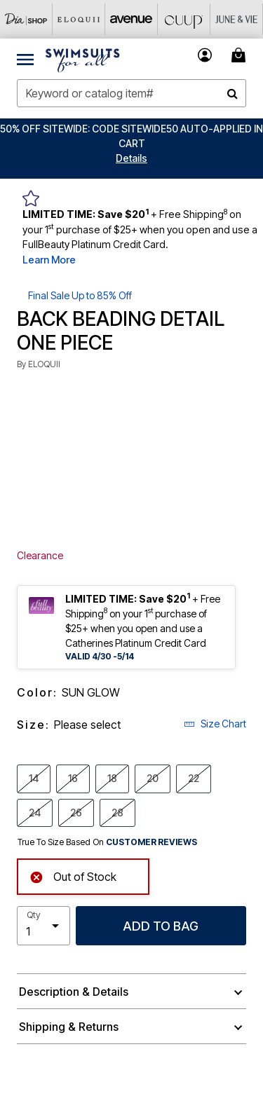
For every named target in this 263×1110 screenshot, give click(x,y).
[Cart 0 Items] (241, 55)
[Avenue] (131, 19)
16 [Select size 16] (73, 778)
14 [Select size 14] (34, 778)
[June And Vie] (236, 19)
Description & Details (73, 992)
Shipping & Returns (69, 1027)
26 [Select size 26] (76, 812)
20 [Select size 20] (153, 778)
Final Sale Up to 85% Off (80, 295)
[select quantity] (43, 925)
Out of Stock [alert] (72, 876)
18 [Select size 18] (112, 778)
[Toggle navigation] (25, 58)
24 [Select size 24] (35, 812)
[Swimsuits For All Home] (82, 58)
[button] (131, 158)
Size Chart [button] (215, 723)
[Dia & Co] (26, 19)
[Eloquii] (79, 19)
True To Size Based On (107, 842)
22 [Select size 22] (193, 778)
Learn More (49, 260)
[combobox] (131, 93)
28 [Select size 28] (117, 812)
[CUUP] (184, 19)
